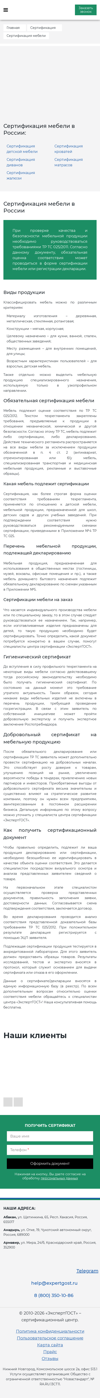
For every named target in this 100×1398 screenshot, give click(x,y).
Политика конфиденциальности (50, 1331)
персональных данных (59, 1178)
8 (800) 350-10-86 (53, 1295)
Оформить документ (50, 1163)
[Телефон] (50, 1150)
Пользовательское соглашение (50, 1338)
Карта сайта (50, 1344)
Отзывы (50, 1358)
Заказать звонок (86, 10)
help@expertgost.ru (54, 1283)
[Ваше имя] (50, 1136)
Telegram (87, 1271)
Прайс (50, 1351)
